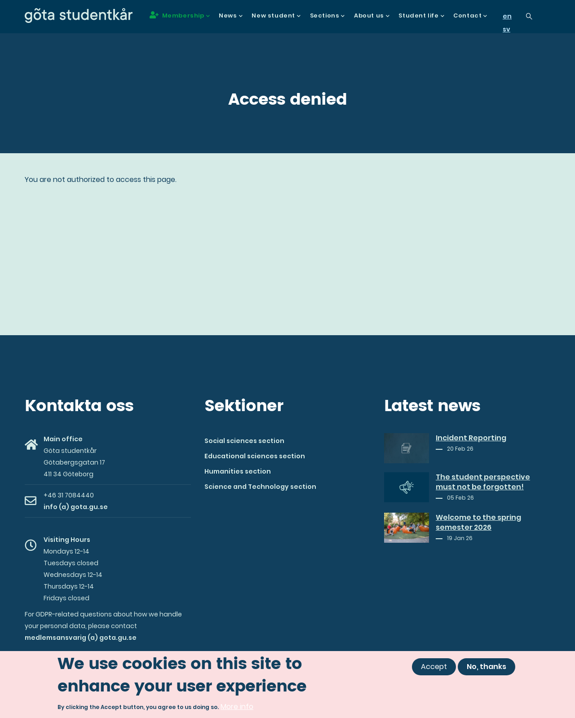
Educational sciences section (254, 456)
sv (506, 29)
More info (237, 707)
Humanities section (237, 471)
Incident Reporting (471, 438)
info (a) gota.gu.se (76, 506)
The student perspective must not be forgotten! (483, 482)
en (507, 16)
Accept (434, 666)
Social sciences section (244, 440)
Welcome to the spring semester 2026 (478, 522)
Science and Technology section (260, 486)
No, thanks (486, 666)
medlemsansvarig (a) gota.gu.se (81, 637)
